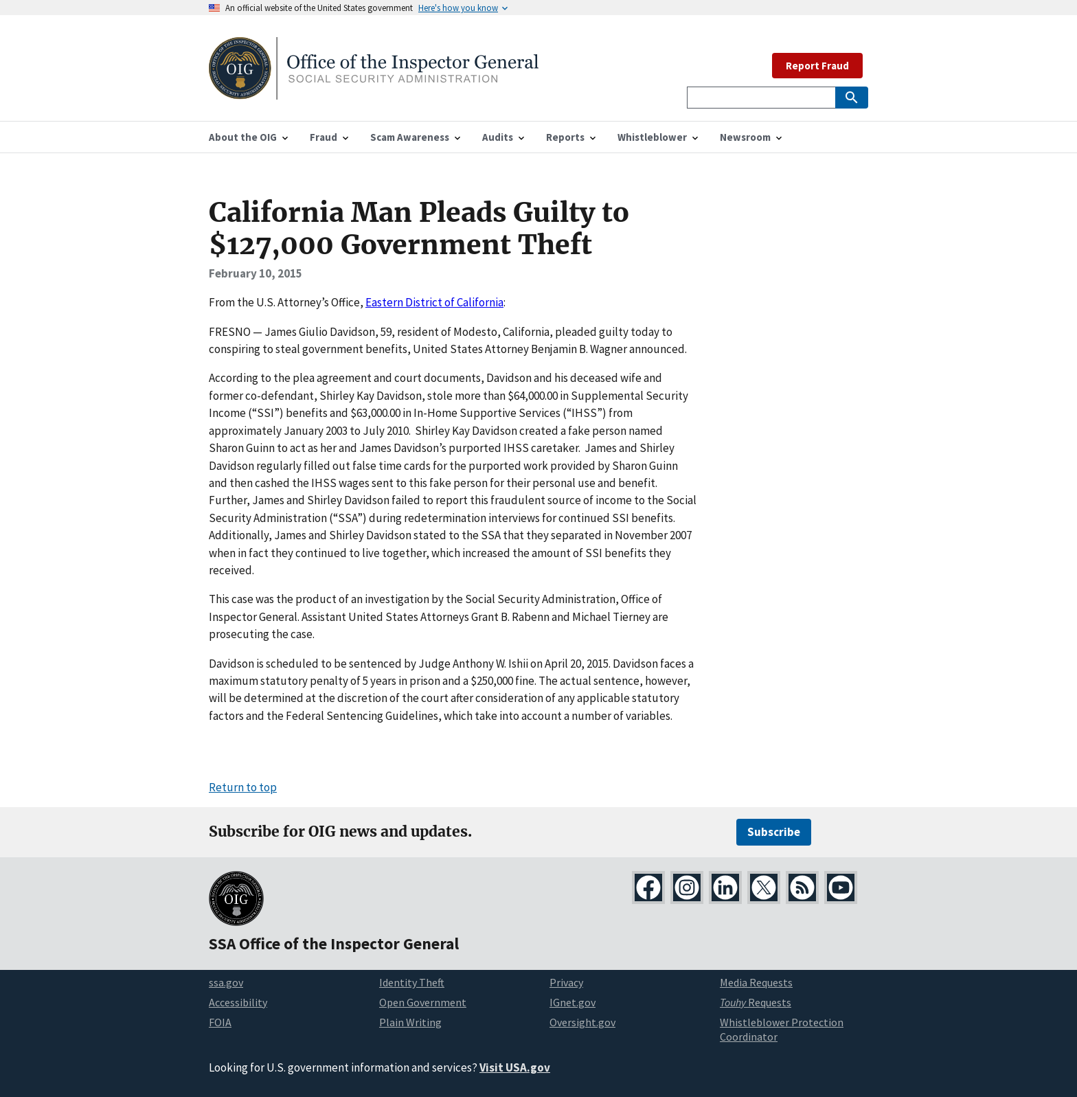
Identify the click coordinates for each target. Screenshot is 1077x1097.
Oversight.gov (582, 1022)
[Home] (373, 91)
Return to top (243, 787)
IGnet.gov (572, 1002)
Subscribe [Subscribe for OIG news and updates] (773, 831)
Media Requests (756, 982)
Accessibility (238, 1002)
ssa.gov (226, 982)
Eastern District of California (434, 302)
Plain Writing (410, 1022)
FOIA (220, 1022)
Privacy (566, 982)
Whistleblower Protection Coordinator (781, 1029)
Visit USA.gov (514, 1067)
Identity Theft (411, 982)
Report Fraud (817, 65)
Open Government (422, 1002)
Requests (755, 1002)
